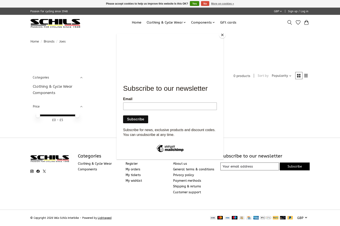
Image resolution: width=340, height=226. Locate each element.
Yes (194, 3)
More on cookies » (222, 3)
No (205, 3)
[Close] (222, 35)
